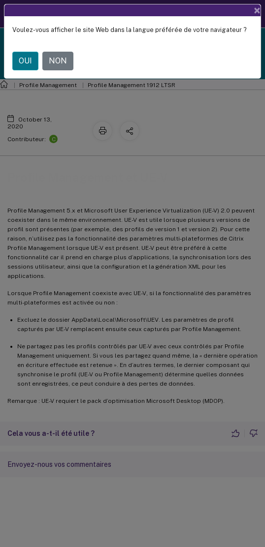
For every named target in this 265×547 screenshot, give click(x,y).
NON (58, 60)
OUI (25, 60)
